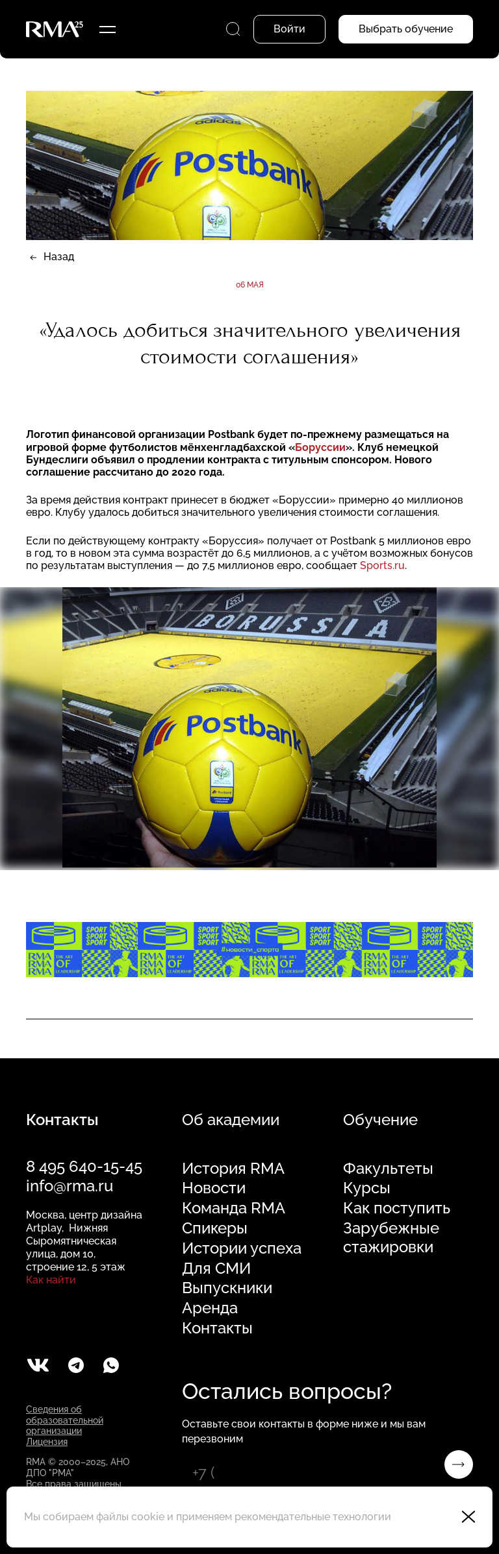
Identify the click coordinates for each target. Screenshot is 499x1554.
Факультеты (388, 1168)
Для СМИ (216, 1268)
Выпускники (227, 1288)
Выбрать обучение (406, 29)
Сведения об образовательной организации (64, 1420)
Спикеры (215, 1228)
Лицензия (47, 1442)
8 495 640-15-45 (84, 1166)
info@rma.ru (69, 1185)
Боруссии (320, 447)
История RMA (233, 1168)
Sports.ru (382, 565)
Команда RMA (233, 1208)
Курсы (366, 1188)
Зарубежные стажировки (391, 1237)
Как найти (51, 1280)
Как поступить (396, 1208)
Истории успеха (241, 1248)
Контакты (217, 1328)
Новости (214, 1188)
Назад (59, 256)
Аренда (210, 1308)
